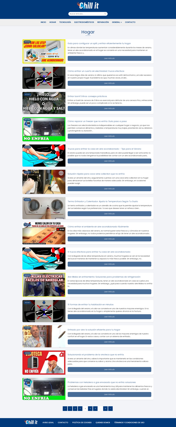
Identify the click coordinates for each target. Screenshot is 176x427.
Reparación (103, 22)
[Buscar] (105, 14)
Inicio (43, 22)
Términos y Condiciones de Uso (129, 422)
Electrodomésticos (84, 22)
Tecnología (65, 22)
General (116, 22)
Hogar (52, 22)
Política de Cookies (81, 422)
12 (105, 408)
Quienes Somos (103, 422)
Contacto (130, 22)
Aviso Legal (48, 422)
